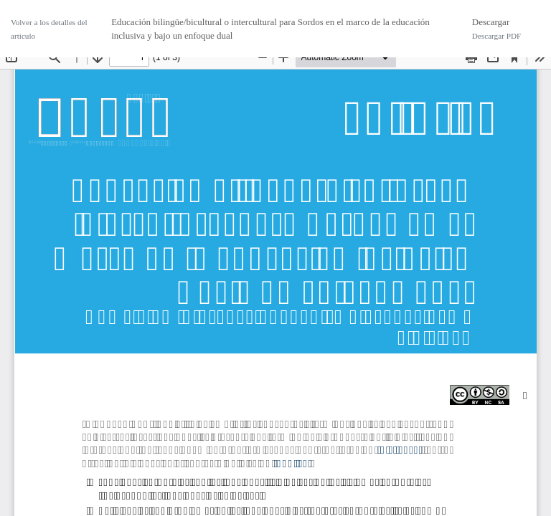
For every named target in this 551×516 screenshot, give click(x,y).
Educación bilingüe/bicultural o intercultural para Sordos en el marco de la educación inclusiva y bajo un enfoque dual (270, 29)
